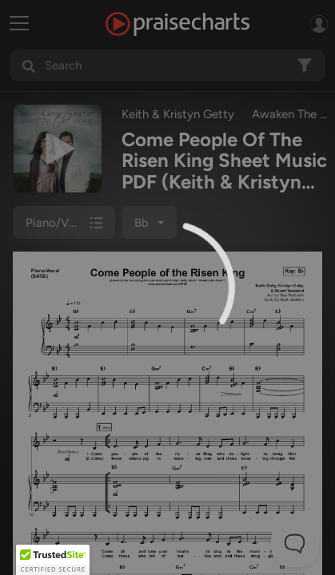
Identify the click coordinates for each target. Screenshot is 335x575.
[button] (53, 560)
